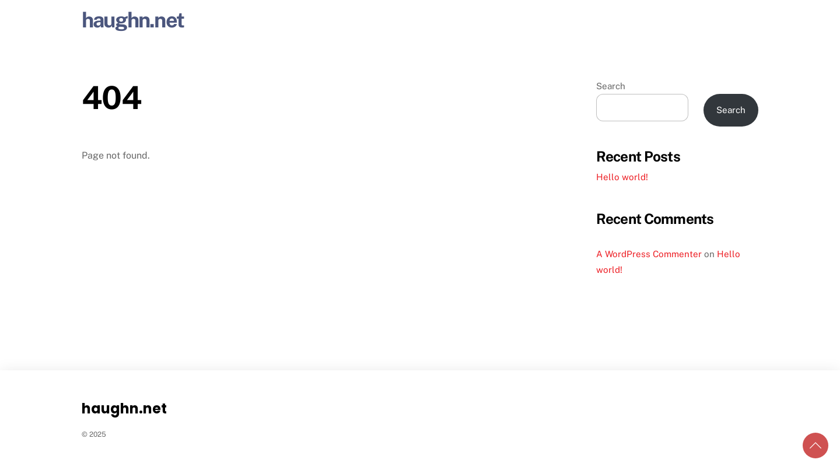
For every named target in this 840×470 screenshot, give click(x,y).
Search (610, 86)
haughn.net (133, 20)
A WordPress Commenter (649, 254)
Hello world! (622, 177)
